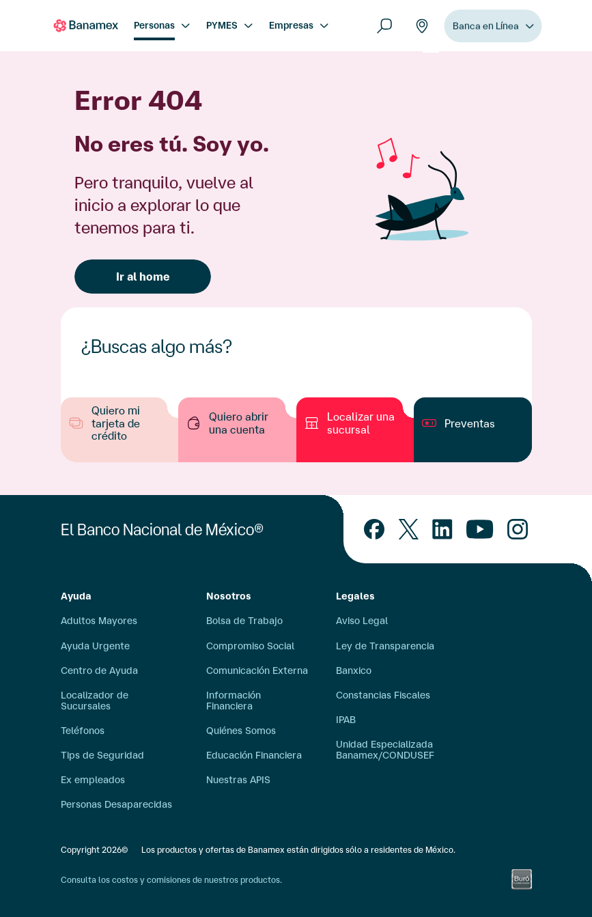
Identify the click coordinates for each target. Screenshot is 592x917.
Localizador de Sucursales (94, 700)
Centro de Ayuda (99, 670)
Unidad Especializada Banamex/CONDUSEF (385, 750)
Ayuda (76, 596)
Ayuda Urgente (95, 645)
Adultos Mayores (99, 620)
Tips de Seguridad (102, 755)
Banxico (353, 670)
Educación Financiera (254, 755)
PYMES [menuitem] (222, 25)
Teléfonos (82, 730)
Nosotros (228, 596)
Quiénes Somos (241, 730)
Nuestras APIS (238, 779)
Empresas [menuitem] (291, 25)
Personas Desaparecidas (116, 804)
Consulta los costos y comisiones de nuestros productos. (171, 879)
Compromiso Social (250, 645)
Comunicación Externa (257, 670)
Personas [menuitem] (154, 25)
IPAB (346, 719)
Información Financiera (233, 700)
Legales (355, 596)
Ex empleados (93, 779)
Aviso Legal (362, 620)
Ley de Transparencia (385, 645)
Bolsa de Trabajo (244, 620)
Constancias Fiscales (383, 695)
